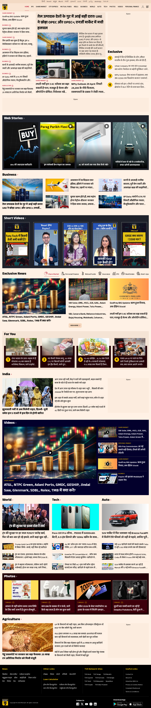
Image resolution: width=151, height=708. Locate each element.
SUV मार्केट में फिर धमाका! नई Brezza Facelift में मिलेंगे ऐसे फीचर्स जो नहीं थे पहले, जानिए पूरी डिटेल (125, 535)
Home (27, 6)
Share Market (41, 6)
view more (74, 325)
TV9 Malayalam (98, 681)
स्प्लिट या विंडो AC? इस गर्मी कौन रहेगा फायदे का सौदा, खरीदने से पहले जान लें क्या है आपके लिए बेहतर (82, 566)
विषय (52, 674)
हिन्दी (43, 1)
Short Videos (14, 219)
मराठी (66, 1)
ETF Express (53, 6)
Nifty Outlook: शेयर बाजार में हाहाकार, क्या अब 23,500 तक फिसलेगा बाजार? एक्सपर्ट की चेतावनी (131, 77)
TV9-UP (105, 1)
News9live (109, 681)
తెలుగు (60, 1)
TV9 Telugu (97, 674)
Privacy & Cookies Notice (134, 685)
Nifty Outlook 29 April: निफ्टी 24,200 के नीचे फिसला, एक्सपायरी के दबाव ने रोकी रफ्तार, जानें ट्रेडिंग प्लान (88, 88)
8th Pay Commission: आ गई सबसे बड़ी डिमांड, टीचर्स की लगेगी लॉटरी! (131, 450)
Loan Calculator (50, 679)
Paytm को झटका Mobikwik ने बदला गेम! (131, 478)
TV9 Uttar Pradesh (101, 685)
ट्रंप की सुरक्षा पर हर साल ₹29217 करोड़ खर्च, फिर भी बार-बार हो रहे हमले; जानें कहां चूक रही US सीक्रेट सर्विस (24, 535)
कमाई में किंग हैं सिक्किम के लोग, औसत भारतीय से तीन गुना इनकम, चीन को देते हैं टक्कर (130, 59)
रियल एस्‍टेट (32, 678)
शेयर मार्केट (13, 674)
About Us (129, 678)
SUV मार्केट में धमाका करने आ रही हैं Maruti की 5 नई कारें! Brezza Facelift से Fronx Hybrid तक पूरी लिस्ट (131, 566)
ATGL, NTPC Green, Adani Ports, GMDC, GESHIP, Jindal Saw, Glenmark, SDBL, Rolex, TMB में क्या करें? (47, 487)
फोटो (58, 674)
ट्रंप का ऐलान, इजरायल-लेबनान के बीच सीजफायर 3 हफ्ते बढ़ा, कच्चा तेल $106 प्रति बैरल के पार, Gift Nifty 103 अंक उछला (32, 556)
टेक (14, 681)
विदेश (9, 681)
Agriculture (6, 86)
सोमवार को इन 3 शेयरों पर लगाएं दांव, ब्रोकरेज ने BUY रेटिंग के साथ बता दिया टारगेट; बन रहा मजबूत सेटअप (129, 85)
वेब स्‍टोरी (72, 674)
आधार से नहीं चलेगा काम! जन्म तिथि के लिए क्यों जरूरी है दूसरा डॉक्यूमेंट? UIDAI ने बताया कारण (21, 608)
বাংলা (79, 2)
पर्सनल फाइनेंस (24, 674)
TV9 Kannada (99, 678)
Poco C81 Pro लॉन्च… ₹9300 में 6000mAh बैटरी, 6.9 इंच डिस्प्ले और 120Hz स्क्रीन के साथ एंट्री (74, 535)
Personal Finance (132, 6)
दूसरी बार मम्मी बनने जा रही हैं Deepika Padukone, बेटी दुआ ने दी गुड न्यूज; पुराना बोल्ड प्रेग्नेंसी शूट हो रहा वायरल (129, 608)
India (6, 375)
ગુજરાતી (73, 1)
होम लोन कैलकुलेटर (50, 684)
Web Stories (13, 119)
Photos (112, 6)
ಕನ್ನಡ (55, 1)
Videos (120, 6)
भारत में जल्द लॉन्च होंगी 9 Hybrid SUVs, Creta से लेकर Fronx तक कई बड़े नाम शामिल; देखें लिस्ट (130, 556)
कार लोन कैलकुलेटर (50, 688)
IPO (32, 6)
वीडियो (64, 674)
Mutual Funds (66, 6)
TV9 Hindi (88, 674)
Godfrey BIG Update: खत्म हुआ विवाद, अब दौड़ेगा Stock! (131, 464)
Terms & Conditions (132, 692)
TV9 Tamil (88, 681)
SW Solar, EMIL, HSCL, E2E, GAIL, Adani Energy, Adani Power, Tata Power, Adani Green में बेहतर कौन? (132, 434)
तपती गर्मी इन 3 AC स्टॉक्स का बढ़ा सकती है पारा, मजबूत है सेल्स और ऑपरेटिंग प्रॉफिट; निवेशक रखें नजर (52, 88)
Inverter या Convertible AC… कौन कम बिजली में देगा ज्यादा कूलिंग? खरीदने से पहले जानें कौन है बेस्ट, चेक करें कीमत (81, 556)
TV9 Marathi (107, 674)
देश (3, 681)
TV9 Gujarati (89, 678)
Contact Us (129, 674)
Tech (105, 6)
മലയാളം (98, 1)
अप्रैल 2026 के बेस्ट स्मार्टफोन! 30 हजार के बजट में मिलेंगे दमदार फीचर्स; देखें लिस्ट (92, 608)
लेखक (45, 674)
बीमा (15, 678)
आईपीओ (23, 678)
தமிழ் (91, 1)
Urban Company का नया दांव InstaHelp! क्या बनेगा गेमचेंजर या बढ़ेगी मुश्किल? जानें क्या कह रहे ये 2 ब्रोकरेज (131, 68)
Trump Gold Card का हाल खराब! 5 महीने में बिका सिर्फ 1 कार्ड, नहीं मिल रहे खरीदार (31, 546)
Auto (99, 6)
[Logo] (5, 705)
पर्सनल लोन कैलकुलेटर (67, 684)
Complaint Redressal (133, 688)
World (92, 6)
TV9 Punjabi (89, 685)
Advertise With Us (132, 681)
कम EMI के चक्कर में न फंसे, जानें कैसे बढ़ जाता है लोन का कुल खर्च (55, 608)
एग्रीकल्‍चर (21, 681)
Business (84, 6)
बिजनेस (4, 674)
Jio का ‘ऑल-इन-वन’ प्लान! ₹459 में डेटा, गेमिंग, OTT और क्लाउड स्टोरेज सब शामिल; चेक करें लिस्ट (81, 546)
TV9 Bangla (110, 678)
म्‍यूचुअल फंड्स (7, 678)
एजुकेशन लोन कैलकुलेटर (68, 688)
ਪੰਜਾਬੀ (85, 1)
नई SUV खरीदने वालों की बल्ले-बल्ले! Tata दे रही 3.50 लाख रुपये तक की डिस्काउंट (131, 546)
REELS (76, 6)
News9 (49, 1)
